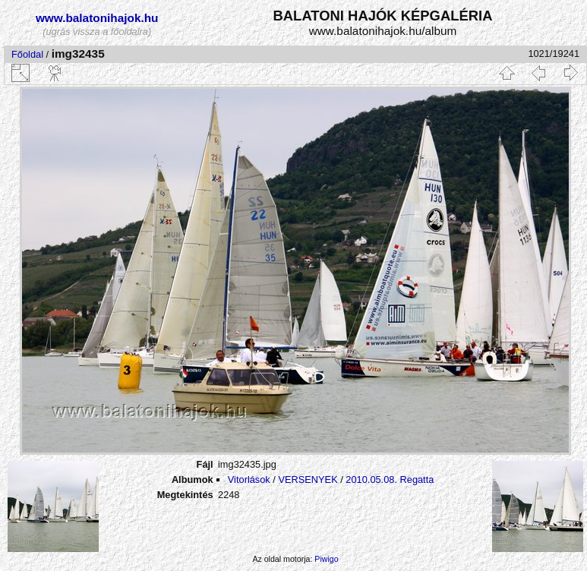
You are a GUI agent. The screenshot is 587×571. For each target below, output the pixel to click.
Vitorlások (249, 479)
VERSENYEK (307, 479)
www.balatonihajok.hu (97, 17)
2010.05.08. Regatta (390, 479)
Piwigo (326, 558)
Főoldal (27, 54)
